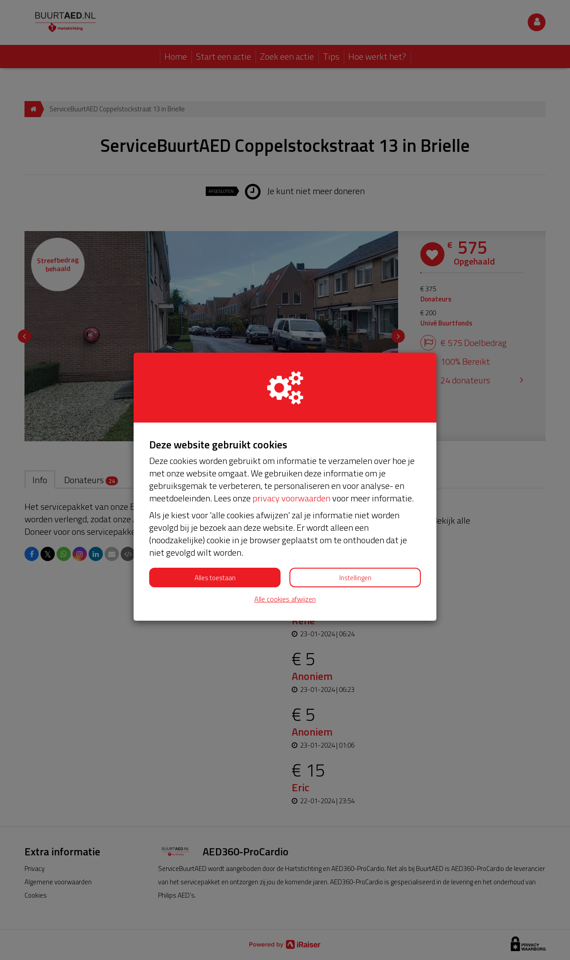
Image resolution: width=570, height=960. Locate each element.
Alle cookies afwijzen (285, 599)
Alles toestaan (215, 578)
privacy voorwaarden (291, 498)
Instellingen (355, 578)
